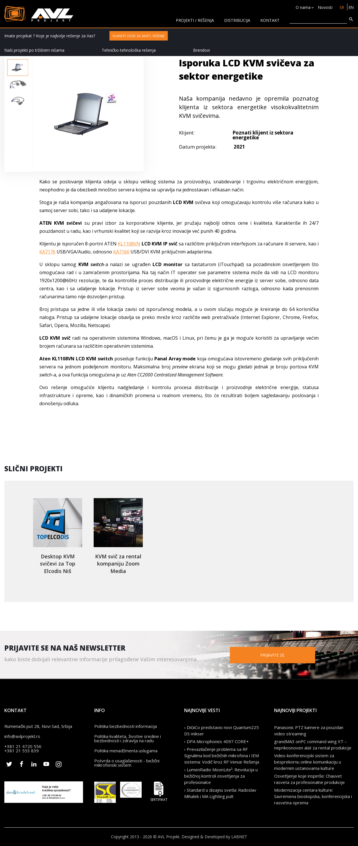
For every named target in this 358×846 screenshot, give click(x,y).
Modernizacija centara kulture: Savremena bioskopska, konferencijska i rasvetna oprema (313, 796)
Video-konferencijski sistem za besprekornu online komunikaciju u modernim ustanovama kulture (307, 762)
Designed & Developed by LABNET (214, 836)
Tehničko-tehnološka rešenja (129, 50)
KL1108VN (129, 244)
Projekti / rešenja (195, 20)
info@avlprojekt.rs (22, 736)
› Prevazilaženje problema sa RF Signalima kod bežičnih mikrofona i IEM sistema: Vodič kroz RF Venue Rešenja (221, 755)
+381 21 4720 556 (22, 746)
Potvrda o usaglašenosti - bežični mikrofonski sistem (126, 763)
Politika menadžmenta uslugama (125, 750)
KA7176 (47, 252)
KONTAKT (270, 20)
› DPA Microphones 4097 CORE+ (216, 741)
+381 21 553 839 (21, 750)
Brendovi (201, 50)
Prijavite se (282, 654)
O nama (302, 7)
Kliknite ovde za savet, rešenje (139, 36)
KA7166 (121, 252)
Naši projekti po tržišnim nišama (34, 50)
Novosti (324, 7)
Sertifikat (159, 791)
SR (341, 7)
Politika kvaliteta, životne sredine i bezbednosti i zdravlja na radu (127, 738)
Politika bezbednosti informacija (125, 726)
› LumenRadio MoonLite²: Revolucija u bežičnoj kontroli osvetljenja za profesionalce (221, 776)
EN (351, 7)
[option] (17, 67)
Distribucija (237, 20)
